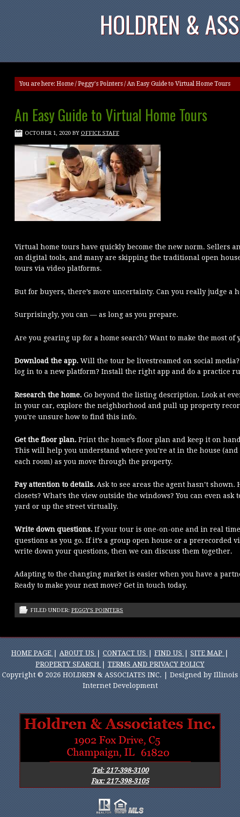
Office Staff (100, 133)
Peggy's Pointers (100, 83)
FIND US (169, 653)
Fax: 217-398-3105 (120, 781)
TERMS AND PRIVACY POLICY (156, 664)
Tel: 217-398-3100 (120, 770)
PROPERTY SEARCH (68, 664)
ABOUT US (77, 653)
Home (65, 83)
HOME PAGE (32, 653)
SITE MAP (207, 653)
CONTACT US (125, 653)
